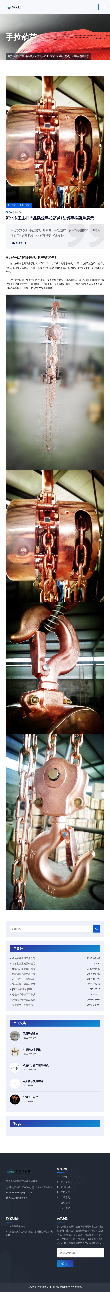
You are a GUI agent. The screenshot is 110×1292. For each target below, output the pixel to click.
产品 (22, 56)
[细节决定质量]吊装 (22, 989)
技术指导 (65, 1207)
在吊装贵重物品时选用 (23, 963)
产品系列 (65, 1197)
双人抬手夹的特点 (33, 1081)
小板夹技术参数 (32, 1049)
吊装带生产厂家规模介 (23, 979)
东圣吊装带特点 (17, 1226)
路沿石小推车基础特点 (36, 1065)
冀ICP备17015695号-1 (39, 1287)
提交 (65, 1263)
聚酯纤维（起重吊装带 (23, 984)
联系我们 (65, 1187)
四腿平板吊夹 (30, 1033)
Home (64, 1176)
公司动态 (65, 1202)
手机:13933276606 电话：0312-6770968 (29, 1187)
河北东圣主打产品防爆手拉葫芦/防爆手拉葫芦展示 (50, 218)
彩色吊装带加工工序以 (23, 994)
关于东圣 (65, 1182)
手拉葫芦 (30, 56)
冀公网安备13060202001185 (67, 1287)
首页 (10, 56)
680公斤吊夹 (30, 1097)
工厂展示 (65, 1192)
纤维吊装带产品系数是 (23, 999)
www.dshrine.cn (16, 1197)
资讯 (16, 56)
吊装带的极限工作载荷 (23, 958)
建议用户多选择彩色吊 (23, 968)
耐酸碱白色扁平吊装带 (23, 974)
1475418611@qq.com (19, 1192)
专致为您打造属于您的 (23, 1004)
